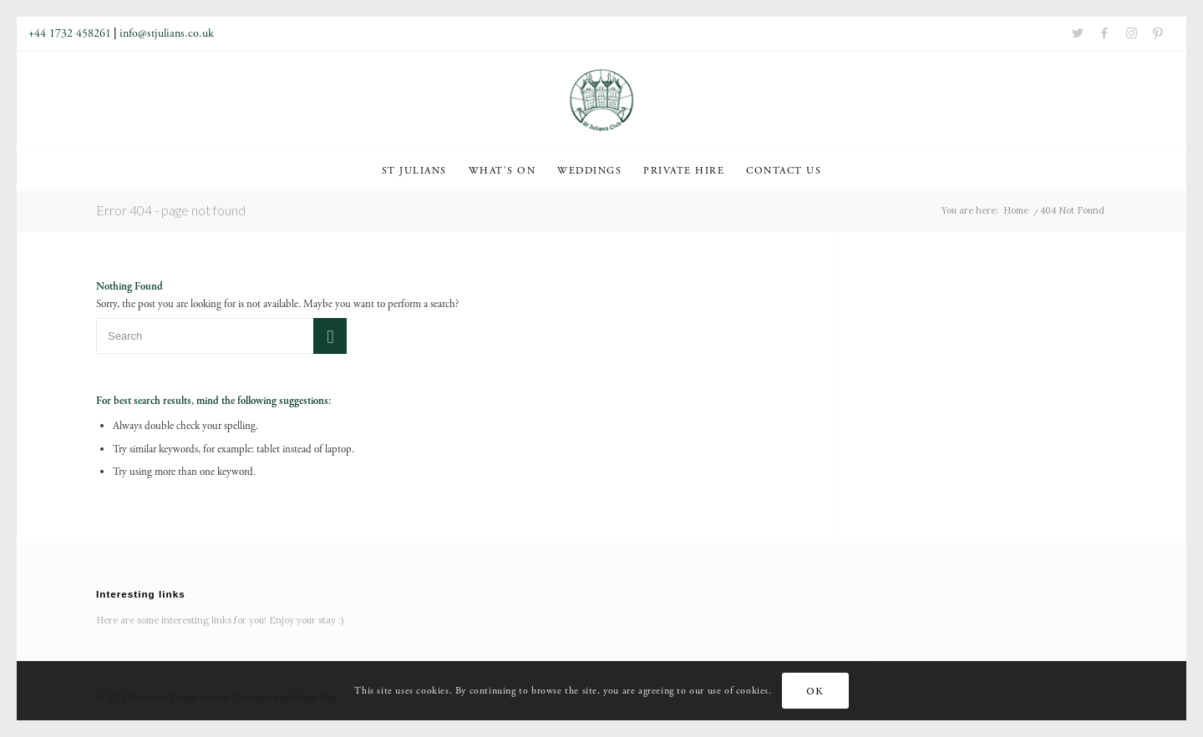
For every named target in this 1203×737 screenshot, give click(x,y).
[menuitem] (414, 170)
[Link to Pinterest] (1157, 33)
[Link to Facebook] (1104, 33)
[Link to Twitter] (1077, 33)
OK (814, 690)
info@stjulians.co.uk (166, 33)
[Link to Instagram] (1131, 33)
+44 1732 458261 (69, 33)
